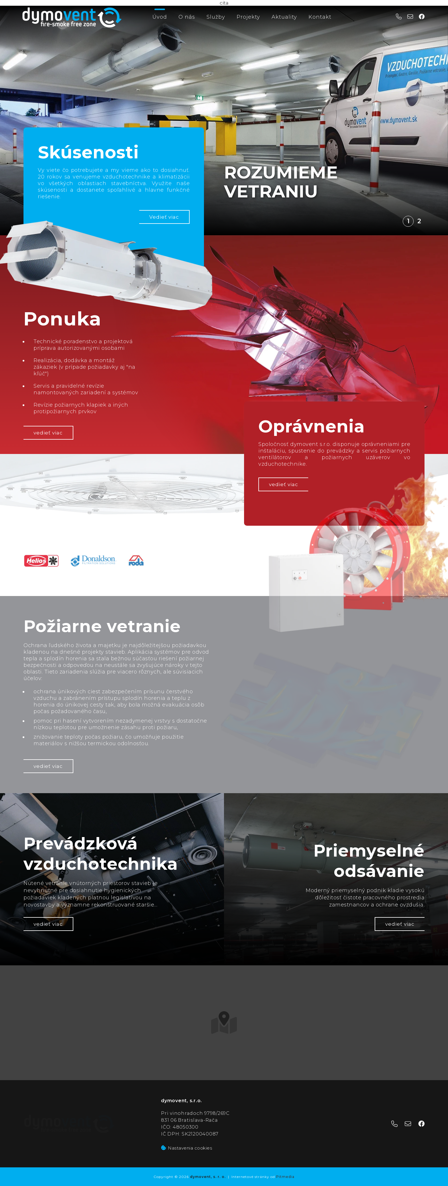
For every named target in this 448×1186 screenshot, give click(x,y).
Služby (216, 17)
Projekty (248, 17)
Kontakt (320, 17)
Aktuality (284, 17)
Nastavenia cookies (186, 1148)
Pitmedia (285, 1177)
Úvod (159, 17)
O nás (186, 17)
